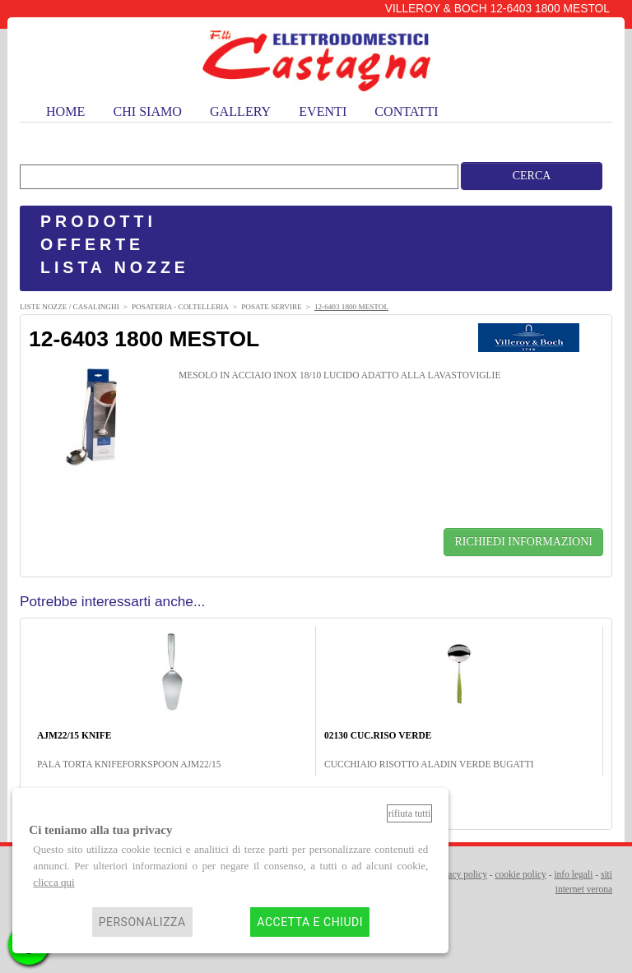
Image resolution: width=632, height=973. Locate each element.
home (65, 111)
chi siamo (147, 111)
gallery (240, 111)
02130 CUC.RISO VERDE (377, 735)
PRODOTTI (98, 221)
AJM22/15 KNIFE (74, 735)
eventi (322, 111)
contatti (406, 111)
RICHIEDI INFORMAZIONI (523, 541)
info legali (573, 874)
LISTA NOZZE (114, 267)
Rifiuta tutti (409, 813)
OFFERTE (92, 244)
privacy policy (460, 874)
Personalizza (142, 922)
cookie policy (520, 874)
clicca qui (53, 882)
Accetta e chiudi (309, 922)
